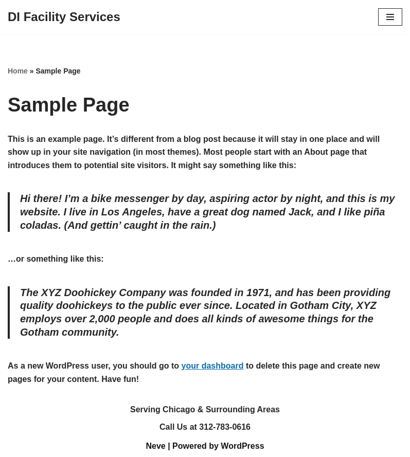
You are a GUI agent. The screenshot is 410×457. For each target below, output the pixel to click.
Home (18, 71)
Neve (155, 446)
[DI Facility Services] (64, 17)
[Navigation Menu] (390, 17)
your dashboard (213, 365)
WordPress (242, 446)
